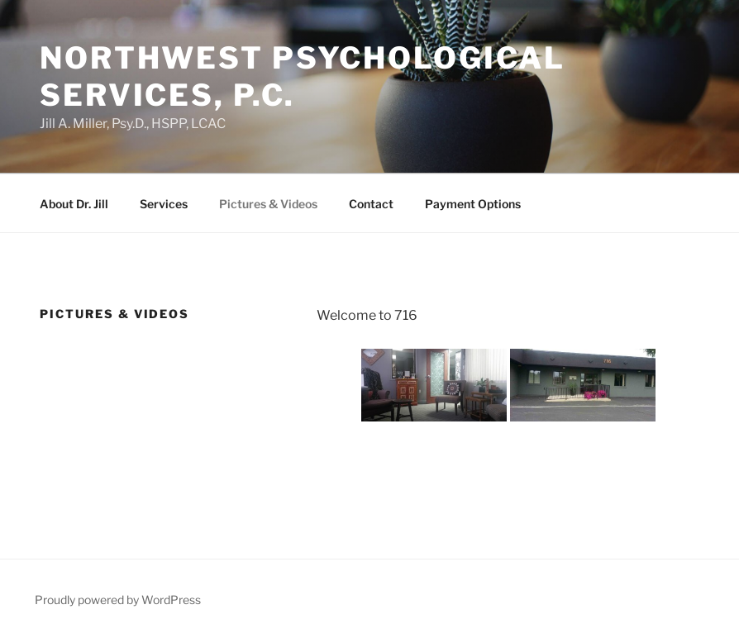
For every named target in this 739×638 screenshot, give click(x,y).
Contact (371, 204)
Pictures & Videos (268, 204)
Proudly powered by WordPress (118, 600)
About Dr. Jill (74, 204)
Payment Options (473, 204)
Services (164, 204)
